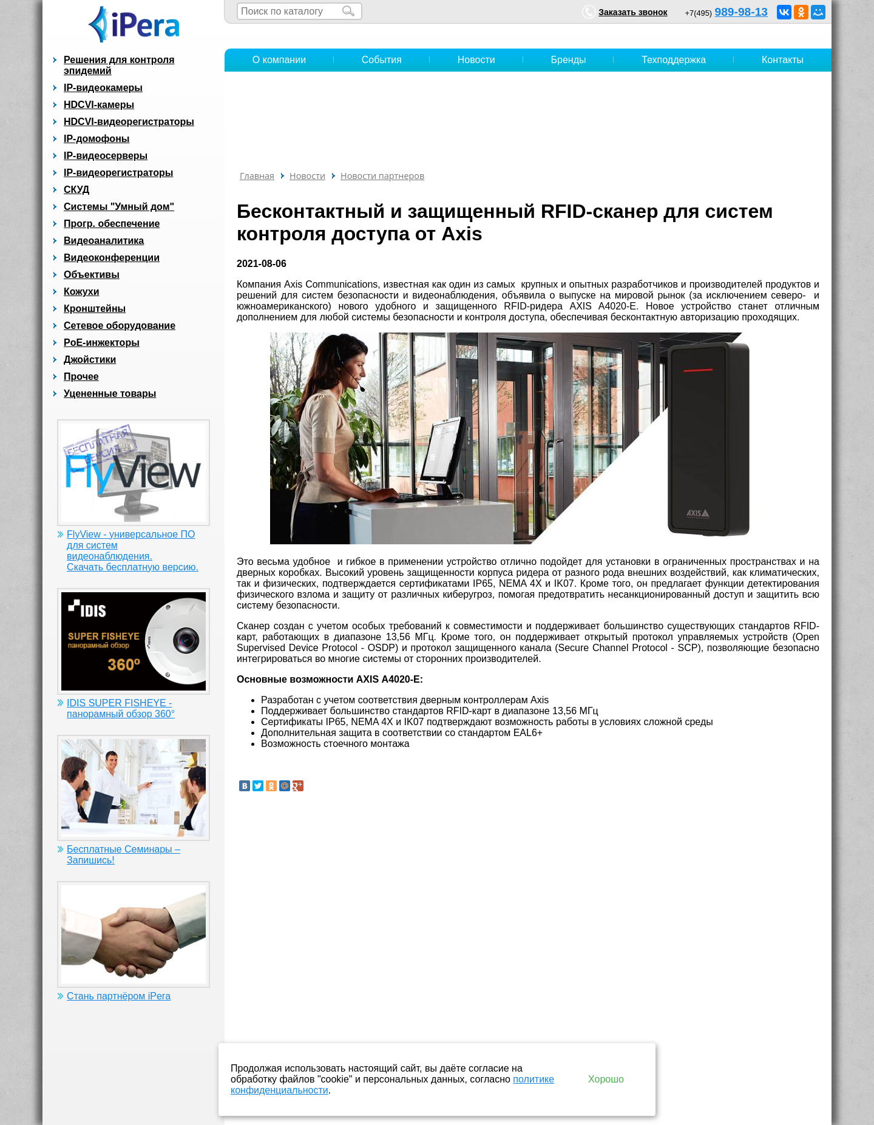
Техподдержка (674, 60)
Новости (476, 60)
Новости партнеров (382, 175)
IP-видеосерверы (105, 155)
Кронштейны (95, 308)
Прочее (81, 376)
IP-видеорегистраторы (118, 172)
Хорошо (606, 1079)
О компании (279, 60)
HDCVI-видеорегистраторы (129, 122)
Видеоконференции (112, 257)
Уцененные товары (110, 393)
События (382, 60)
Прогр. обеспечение (112, 223)
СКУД (76, 189)
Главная (257, 175)
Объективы (92, 274)
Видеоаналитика (104, 240)
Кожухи (82, 291)
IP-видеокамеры (103, 88)
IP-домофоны (96, 138)
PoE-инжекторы (102, 342)
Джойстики (90, 359)
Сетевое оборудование (119, 325)
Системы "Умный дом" (119, 206)
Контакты (783, 60)
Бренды (568, 60)
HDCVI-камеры (99, 105)
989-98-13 (741, 11)
